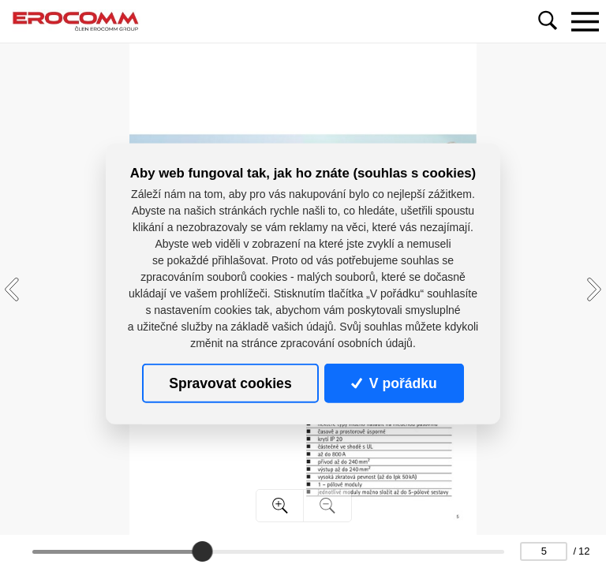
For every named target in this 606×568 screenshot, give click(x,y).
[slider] (202, 551)
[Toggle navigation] (584, 21)
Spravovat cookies (230, 383)
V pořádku (393, 383)
